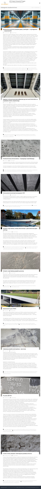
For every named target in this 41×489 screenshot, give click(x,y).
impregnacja (27, 134)
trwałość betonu (27, 70)
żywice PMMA (15, 324)
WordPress (37, 487)
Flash (25, 487)
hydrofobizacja (22, 134)
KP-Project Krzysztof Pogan (17, 1)
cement (14, 429)
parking (9, 70)
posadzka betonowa (24, 285)
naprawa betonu (5, 135)
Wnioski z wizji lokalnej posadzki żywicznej (13, 271)
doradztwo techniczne (18, 372)
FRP (36, 205)
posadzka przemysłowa (31, 285)
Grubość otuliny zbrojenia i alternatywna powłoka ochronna (17, 453)
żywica (31, 70)
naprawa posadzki (18, 285)
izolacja (18, 323)
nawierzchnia (5, 70)
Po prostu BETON (7, 395)
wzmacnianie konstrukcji (27, 205)
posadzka (12, 70)
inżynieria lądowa (32, 134)
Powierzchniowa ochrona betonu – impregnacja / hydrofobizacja (18, 158)
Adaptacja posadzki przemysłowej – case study (14, 349)
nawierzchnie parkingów (27, 324)
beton (5, 134)
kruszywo (27, 429)
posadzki (32, 324)
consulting (13, 246)
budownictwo (9, 134)
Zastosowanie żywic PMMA (9, 308)
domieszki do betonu (27, 430)
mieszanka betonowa (32, 429)
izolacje (21, 324)
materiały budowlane (26, 135)
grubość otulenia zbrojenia (15, 134)
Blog (7, 371)
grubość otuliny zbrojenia (28, 246)
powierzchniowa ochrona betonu (19, 70)
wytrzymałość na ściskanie (7, 430)
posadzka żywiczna (6, 286)
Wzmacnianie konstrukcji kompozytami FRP (14, 193)
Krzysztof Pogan (13, 32)
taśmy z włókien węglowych (7, 206)
